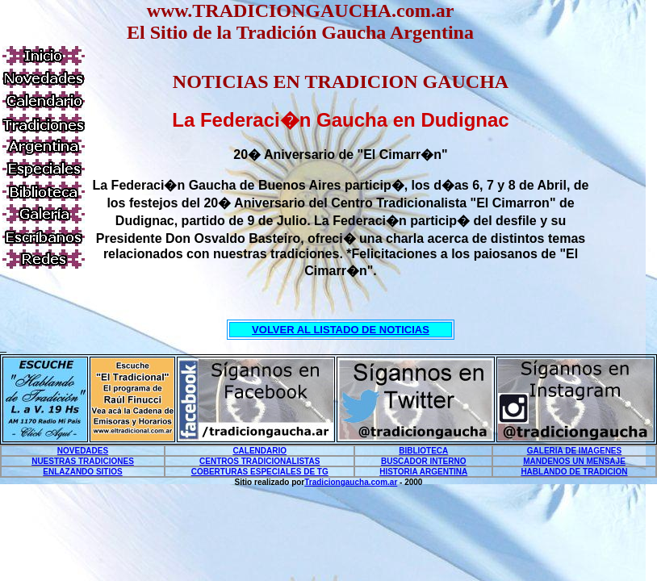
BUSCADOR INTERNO (424, 461)
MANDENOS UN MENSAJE (574, 461)
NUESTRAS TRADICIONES (82, 461)
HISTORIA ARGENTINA (423, 471)
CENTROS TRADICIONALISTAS (259, 461)
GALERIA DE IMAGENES (574, 450)
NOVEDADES (82, 450)
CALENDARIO (259, 450)
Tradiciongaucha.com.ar (350, 482)
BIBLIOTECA (423, 450)
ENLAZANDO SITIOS (82, 471)
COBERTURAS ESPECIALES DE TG (259, 471)
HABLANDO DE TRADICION (574, 471)
